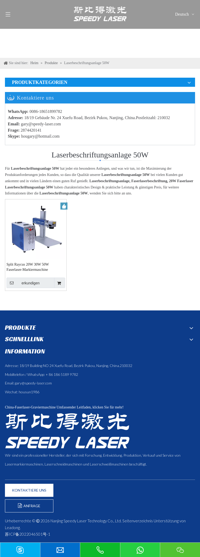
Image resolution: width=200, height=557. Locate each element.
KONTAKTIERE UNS (29, 490)
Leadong (12, 527)
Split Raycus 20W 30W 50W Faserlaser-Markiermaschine (28, 267)
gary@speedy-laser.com (33, 383)
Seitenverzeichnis (137, 520)
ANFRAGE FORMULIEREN (29, 507)
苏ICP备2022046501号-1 (27, 534)
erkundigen (23, 283)
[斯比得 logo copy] (67, 430)
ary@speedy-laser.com (42, 124)
